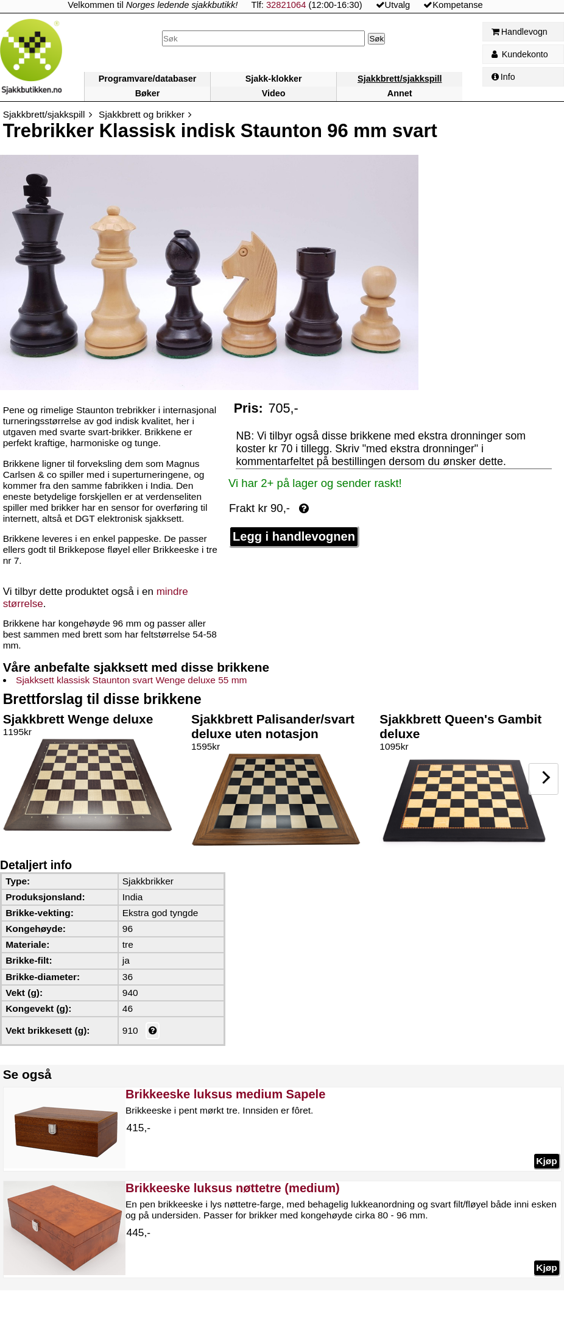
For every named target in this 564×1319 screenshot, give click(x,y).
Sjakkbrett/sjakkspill (400, 79)
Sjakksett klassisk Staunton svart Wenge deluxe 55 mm (131, 680)
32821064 (286, 5)
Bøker (147, 93)
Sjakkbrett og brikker (142, 114)
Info (503, 77)
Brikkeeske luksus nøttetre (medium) (232, 1188)
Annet (399, 93)
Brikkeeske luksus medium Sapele (225, 1094)
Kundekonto (520, 54)
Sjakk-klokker (273, 79)
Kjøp (546, 1161)
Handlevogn (520, 32)
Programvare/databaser (148, 79)
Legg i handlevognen (294, 536)
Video (274, 93)
